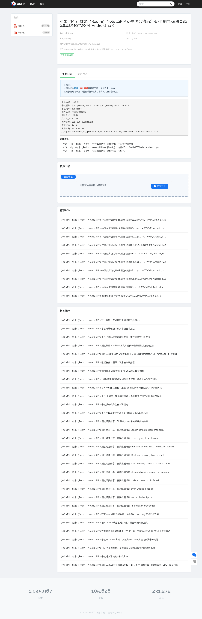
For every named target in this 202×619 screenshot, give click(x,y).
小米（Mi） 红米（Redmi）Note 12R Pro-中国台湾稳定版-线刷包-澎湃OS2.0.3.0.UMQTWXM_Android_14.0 (113, 270)
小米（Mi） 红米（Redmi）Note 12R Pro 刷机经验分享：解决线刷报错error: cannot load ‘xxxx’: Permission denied (117, 446)
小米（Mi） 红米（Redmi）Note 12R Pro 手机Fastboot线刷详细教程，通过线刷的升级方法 (105, 337)
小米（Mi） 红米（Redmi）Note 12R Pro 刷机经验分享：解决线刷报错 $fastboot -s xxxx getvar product (112, 455)
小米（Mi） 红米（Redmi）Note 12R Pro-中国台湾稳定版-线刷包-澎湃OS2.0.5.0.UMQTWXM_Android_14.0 (113, 262)
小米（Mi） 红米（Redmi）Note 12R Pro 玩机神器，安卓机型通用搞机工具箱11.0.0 (101, 320)
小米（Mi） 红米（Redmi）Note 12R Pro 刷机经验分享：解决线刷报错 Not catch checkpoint (107, 497)
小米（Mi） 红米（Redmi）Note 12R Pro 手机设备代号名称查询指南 (94, 404)
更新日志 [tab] (67, 74)
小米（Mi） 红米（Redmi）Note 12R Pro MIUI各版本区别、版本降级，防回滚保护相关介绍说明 (108, 548)
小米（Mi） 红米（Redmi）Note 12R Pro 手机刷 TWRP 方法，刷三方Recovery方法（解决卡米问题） (111, 539)
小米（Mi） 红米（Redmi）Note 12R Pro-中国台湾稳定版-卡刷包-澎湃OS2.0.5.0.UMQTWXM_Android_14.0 (113, 228)
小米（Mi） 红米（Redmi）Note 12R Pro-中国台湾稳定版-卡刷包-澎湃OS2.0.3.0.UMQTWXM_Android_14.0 (113, 236)
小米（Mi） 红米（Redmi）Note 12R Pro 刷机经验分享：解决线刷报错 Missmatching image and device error (115, 472)
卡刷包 (32, 32)
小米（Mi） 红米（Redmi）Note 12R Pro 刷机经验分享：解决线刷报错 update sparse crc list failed (110, 480)
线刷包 (32, 26)
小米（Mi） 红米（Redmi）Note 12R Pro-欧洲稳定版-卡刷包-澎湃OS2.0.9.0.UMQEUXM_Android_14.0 (111, 295)
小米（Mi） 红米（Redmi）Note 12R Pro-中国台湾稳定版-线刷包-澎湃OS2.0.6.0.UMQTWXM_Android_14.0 (113, 219)
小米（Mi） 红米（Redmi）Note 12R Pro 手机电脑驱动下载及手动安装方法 (98, 328)
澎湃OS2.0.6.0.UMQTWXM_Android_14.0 (82, 44)
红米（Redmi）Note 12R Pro (144, 33)
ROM (32, 4)
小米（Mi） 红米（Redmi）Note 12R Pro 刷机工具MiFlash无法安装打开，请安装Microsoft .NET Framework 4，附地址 (119, 354)
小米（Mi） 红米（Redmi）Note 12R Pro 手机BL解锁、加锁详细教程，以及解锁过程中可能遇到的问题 (111, 396)
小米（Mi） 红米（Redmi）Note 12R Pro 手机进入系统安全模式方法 (94, 556)
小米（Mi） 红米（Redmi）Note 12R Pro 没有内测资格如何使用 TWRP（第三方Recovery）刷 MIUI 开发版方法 (115, 531)
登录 (180, 4)
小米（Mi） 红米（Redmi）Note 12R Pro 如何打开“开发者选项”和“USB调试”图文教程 (102, 371)
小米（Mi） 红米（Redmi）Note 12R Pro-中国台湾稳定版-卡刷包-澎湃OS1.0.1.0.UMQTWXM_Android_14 (112, 253)
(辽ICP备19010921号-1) (112, 613)
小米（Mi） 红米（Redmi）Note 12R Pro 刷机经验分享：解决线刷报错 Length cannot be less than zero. (112, 430)
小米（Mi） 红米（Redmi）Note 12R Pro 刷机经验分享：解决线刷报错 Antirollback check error (108, 505)
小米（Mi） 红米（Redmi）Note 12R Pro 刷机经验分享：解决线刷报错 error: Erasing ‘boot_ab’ (107, 489)
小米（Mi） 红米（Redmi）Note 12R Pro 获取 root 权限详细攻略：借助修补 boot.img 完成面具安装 (110, 514)
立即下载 (160, 186)
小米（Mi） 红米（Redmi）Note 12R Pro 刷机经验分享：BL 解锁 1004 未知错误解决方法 (104, 421)
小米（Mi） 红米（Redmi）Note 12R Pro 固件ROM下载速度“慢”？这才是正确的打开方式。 (105, 522)
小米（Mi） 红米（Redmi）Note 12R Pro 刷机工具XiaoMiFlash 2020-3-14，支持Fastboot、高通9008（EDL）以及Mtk (119, 565)
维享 (99, 613)
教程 (42, 4)
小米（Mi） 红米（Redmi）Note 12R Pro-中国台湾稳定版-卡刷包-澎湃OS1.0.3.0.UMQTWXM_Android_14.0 (113, 245)
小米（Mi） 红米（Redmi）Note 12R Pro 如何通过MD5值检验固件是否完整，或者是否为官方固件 (109, 379)
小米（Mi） (70, 33)
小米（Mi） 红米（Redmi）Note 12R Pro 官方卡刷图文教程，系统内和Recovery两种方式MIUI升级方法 (111, 387)
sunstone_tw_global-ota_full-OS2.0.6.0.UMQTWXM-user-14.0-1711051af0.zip (98, 49)
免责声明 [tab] (82, 74)
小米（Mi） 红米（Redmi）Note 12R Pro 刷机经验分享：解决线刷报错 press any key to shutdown (109, 438)
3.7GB (134, 38)
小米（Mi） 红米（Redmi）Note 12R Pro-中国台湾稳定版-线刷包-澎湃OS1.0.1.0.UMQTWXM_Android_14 (112, 287)
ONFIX (18, 3)
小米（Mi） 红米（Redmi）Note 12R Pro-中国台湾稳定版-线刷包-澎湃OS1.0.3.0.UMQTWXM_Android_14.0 (113, 279)
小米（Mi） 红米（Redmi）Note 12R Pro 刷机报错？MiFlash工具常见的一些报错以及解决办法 (107, 345)
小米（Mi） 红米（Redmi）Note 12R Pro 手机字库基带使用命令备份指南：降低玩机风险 (104, 413)
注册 (188, 4)
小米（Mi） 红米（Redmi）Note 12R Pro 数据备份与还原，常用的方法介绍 (98, 362)
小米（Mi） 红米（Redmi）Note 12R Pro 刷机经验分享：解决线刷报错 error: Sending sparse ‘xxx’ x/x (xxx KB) (115, 463)
